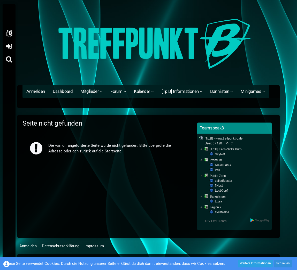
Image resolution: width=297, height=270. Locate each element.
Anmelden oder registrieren (9, 46)
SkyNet (220, 154)
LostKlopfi (222, 190)
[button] (9, 33)
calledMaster (223, 180)
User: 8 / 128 (213, 143)
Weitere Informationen (255, 263)
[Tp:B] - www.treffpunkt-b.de (224, 138)
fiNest (219, 185)
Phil (217, 169)
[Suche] (9, 59)
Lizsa (218, 201)
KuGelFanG (223, 165)
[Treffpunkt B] (148, 43)
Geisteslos (222, 212)
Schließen (283, 263)
